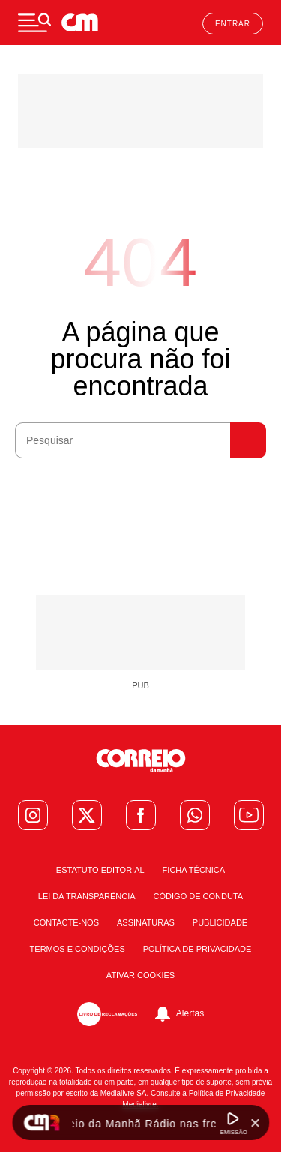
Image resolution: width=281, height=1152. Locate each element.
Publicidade (220, 923)
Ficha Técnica (194, 870)
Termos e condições (77, 949)
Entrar (232, 24)
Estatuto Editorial (100, 870)
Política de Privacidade (197, 949)
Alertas (190, 1013)
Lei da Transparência (87, 896)
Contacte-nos (66, 923)
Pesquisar (248, 440)
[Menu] (34, 22)
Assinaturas (146, 923)
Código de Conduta (199, 896)
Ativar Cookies (140, 975)
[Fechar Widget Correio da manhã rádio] (255, 1122)
